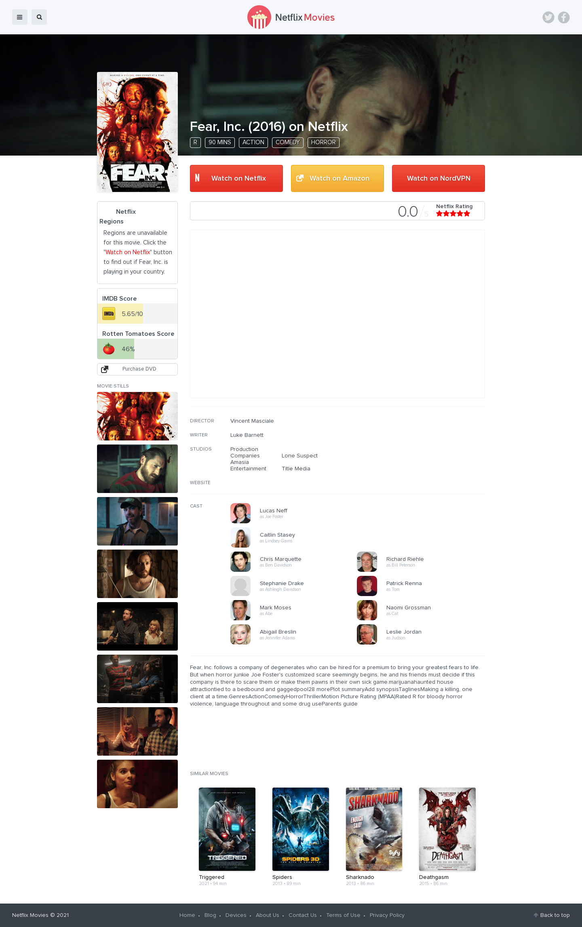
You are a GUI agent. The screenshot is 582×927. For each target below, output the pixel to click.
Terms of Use (343, 915)
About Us (267, 915)
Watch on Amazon (339, 178)
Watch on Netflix (238, 178)
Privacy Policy (387, 915)
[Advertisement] (424, 469)
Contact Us (303, 915)
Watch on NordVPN (438, 178)
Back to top (555, 915)
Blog (210, 915)
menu (19, 17)
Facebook (564, 17)
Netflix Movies (30, 915)
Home (187, 915)
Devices (236, 915)
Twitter (548, 17)
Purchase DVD (139, 369)
